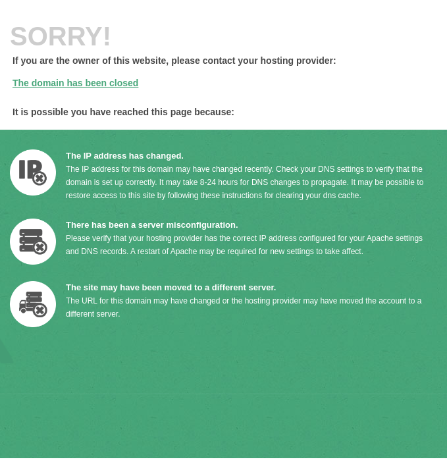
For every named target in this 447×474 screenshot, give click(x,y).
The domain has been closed (75, 83)
